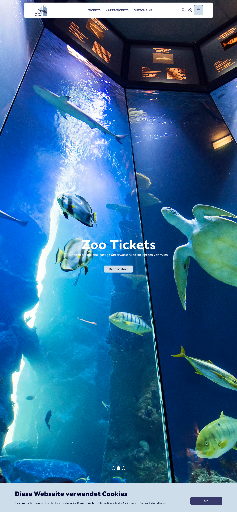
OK (206, 501)
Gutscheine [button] (143, 10)
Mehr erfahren (118, 269)
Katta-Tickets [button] (117, 10)
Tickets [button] (94, 10)
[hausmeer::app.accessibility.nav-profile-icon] (183, 10)
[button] (190, 10)
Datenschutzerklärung (152, 503)
